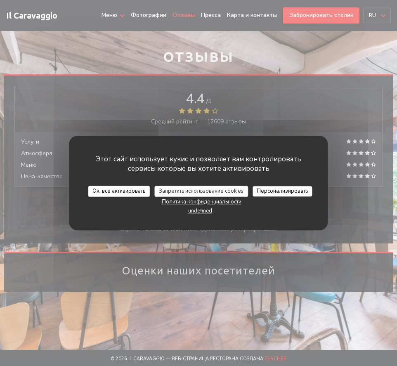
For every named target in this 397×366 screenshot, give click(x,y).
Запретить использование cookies (201, 191)
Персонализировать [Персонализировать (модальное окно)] (282, 191)
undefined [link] (200, 211)
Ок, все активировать (118, 191)
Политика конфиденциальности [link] (201, 201)
